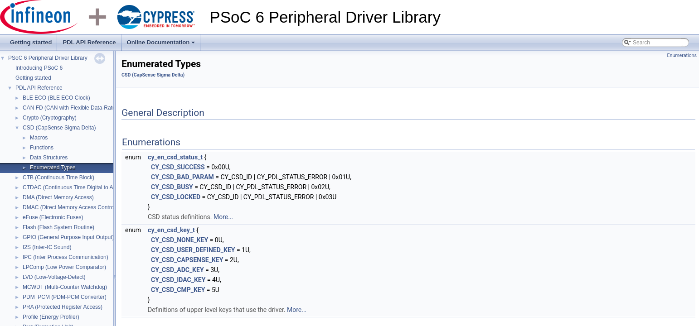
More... (223, 217)
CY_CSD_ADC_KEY (177, 269)
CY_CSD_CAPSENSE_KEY (187, 260)
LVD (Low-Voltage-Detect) (54, 277)
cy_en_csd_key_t (171, 230)
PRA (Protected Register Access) (62, 307)
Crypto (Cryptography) (50, 118)
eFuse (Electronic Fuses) (53, 217)
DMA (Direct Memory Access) (58, 197)
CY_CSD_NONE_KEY (179, 240)
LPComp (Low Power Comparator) (64, 267)
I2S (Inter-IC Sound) (47, 247)
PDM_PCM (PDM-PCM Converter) (65, 297)
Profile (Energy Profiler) (51, 317)
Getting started (31, 42)
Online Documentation (162, 45)
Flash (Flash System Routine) (58, 227)
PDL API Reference (89, 42)
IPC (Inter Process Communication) (65, 257)
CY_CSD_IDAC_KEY (178, 279)
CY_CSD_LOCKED (175, 197)
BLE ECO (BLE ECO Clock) (56, 98)
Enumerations (682, 55)
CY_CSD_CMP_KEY (178, 289)
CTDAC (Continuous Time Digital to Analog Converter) (88, 187)
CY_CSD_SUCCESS (177, 167)
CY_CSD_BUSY (172, 187)
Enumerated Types (53, 167)
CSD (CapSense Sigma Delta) (59, 128)
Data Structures (49, 157)
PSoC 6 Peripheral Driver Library (47, 58)
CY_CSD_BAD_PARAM (182, 177)
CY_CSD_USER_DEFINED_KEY (193, 250)
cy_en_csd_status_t (175, 157)
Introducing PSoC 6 (39, 68)
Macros (39, 137)
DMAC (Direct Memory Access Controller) (73, 207)
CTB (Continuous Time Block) (58, 177)
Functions (41, 147)
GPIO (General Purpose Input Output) (68, 237)
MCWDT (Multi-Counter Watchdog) (65, 287)
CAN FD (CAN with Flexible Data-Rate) (70, 108)
